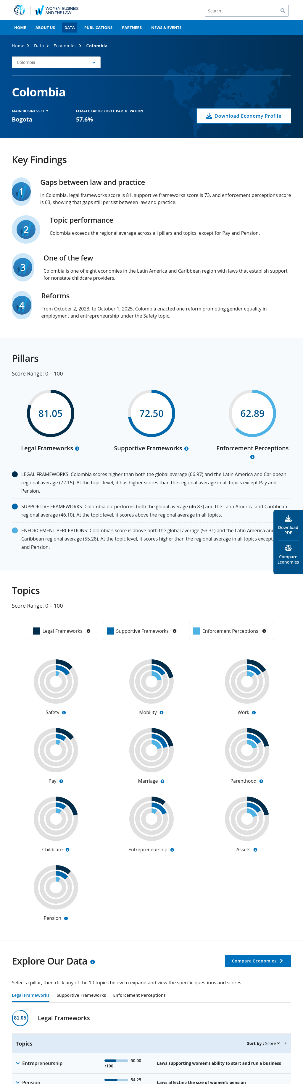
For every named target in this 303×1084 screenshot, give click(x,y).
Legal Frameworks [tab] (30, 995)
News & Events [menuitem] (166, 27)
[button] (285, 1043)
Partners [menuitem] (132, 27)
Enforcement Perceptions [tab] (139, 995)
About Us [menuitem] (45, 27)
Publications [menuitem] (98, 27)
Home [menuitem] (20, 27)
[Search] (247, 11)
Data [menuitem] (70, 27)
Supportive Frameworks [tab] (81, 995)
